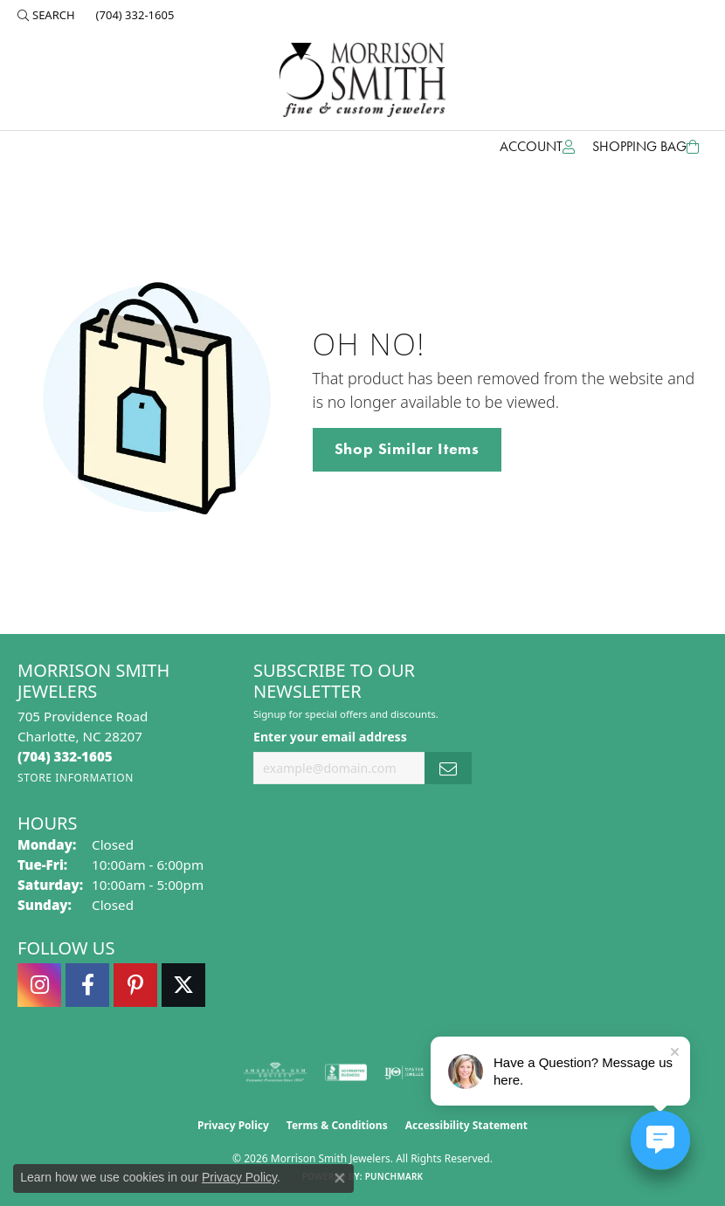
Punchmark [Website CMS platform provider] (394, 1176)
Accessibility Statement (466, 1125)
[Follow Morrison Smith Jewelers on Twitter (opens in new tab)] (183, 985)
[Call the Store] (65, 756)
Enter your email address (330, 736)
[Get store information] (75, 777)
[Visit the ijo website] (404, 1072)
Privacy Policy (233, 1125)
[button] (46, 15)
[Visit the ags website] (275, 1072)
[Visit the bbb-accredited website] (346, 1072)
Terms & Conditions (337, 1125)
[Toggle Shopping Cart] (645, 146)
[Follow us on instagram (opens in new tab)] (39, 985)
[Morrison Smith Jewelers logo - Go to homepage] (362, 80)
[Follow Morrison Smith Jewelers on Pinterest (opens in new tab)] (135, 985)
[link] (134, 15)
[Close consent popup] (340, 1178)
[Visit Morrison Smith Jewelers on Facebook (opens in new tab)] (87, 985)
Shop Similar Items (407, 448)
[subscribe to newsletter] (448, 768)
